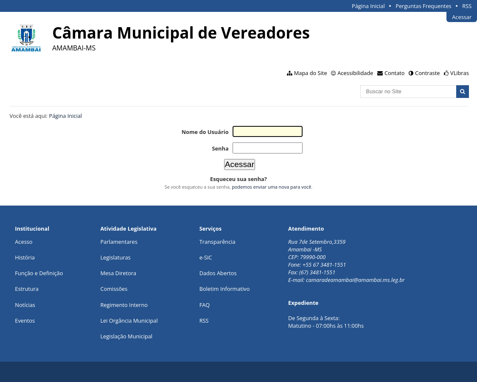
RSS (466, 6)
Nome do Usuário (205, 132)
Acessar (461, 17)
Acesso (23, 241)
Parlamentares (118, 241)
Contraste (427, 73)
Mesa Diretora (118, 273)
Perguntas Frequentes (423, 6)
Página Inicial (368, 6)
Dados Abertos (218, 273)
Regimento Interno (124, 305)
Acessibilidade (355, 73)
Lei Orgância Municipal (128, 320)
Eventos (25, 320)
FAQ (204, 305)
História (25, 257)
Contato (394, 73)
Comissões (113, 289)
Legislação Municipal (126, 336)
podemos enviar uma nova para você (271, 187)
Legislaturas (115, 257)
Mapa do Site (310, 73)
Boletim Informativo (224, 289)
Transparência (217, 241)
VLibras (459, 73)
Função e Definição (39, 273)
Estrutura (27, 289)
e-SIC (205, 257)
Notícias (25, 305)
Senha (220, 148)
